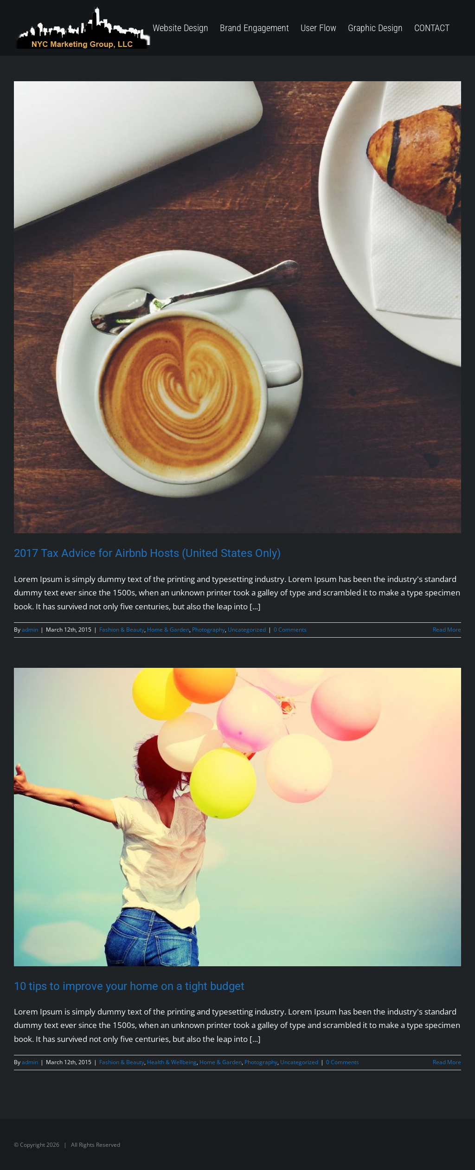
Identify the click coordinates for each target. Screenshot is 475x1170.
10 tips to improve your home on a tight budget (129, 986)
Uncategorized (247, 629)
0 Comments (290, 629)
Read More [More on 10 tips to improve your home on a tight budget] (447, 1062)
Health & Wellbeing (172, 1062)
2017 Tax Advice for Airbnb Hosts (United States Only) (147, 553)
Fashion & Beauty (121, 629)
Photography (208, 629)
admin (30, 629)
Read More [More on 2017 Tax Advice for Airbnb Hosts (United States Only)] (447, 629)
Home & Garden (168, 629)
